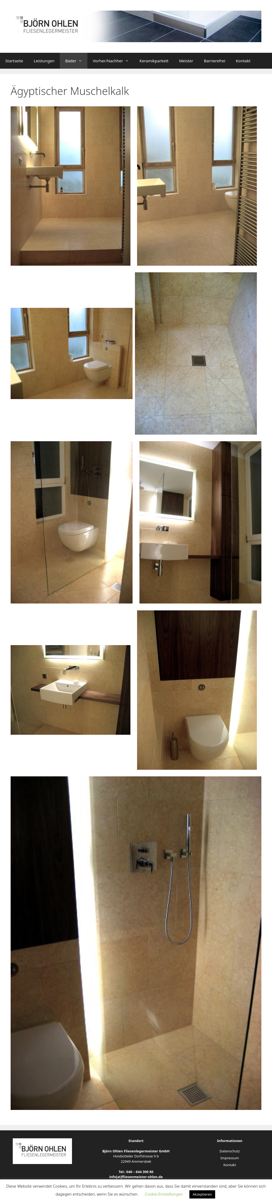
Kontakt (243, 60)
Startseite (14, 60)
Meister (186, 60)
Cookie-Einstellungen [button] (164, 1194)
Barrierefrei (214, 60)
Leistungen (44, 60)
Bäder (76, 61)
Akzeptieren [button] (202, 1194)
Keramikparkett (153, 60)
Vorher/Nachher (113, 61)
